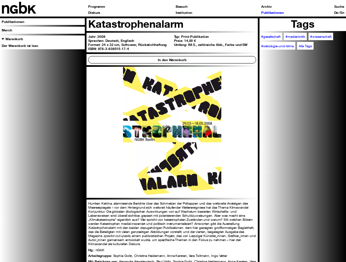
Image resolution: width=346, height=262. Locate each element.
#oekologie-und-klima (277, 46)
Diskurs (94, 12)
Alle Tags (305, 46)
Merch (7, 30)
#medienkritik (295, 36)
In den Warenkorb (172, 60)
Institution (184, 12)
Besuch (182, 6)
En (342, 12)
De (336, 12)
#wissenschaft (320, 36)
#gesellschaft (270, 36)
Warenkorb (14, 39)
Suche (339, 6)
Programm (96, 6)
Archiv (266, 6)
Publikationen (272, 12)
